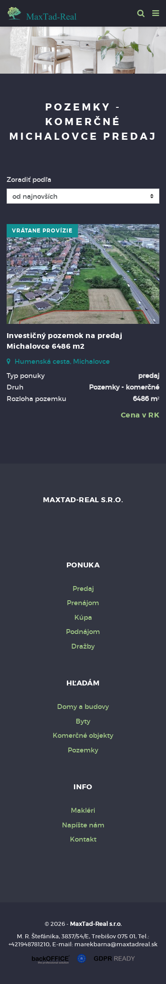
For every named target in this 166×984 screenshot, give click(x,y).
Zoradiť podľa (29, 179)
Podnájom (83, 631)
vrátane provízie (42, 230)
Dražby (83, 646)
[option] (83, 48)
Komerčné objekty (83, 735)
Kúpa (83, 617)
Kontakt (83, 839)
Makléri (83, 810)
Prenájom (83, 602)
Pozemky (83, 750)
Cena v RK (140, 415)
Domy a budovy (83, 706)
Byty (83, 721)
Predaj (83, 588)
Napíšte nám (83, 825)
